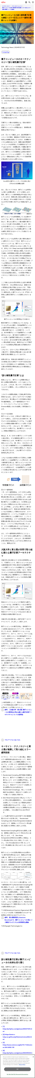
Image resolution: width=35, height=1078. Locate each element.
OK (17, 1069)
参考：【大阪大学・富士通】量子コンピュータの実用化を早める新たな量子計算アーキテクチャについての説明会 (16, 712)
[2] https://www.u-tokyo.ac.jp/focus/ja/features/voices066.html (17, 1037)
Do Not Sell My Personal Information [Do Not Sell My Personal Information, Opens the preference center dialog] (17, 1074)
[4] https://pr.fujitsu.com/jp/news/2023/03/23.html (17, 1053)
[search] (29, 2)
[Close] (33, 1057)
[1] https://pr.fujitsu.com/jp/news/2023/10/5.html (17, 1029)
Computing (5, 52)
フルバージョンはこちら (10, 740)
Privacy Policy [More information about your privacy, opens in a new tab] (22, 1064)
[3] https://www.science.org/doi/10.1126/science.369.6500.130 (17, 1045)
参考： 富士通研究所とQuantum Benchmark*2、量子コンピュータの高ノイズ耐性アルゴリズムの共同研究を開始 (16, 919)
